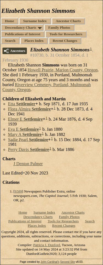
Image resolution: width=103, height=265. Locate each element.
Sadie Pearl (28, 139)
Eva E (23, 129)
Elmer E (25, 119)
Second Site (67, 261)
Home (9, 21)
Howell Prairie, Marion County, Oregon (63, 70)
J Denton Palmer (28, 163)
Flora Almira (29, 109)
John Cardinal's (50, 261)
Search (10, 41)
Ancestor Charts (68, 21)
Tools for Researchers (65, 34)
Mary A (24, 134)
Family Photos (59, 27)
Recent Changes (65, 41)
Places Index (34, 41)
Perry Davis (28, 149)
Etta (21, 103)
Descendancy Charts (20, 27)
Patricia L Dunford (46, 245)
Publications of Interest (22, 34)
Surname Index (35, 21)
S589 (18, 191)
